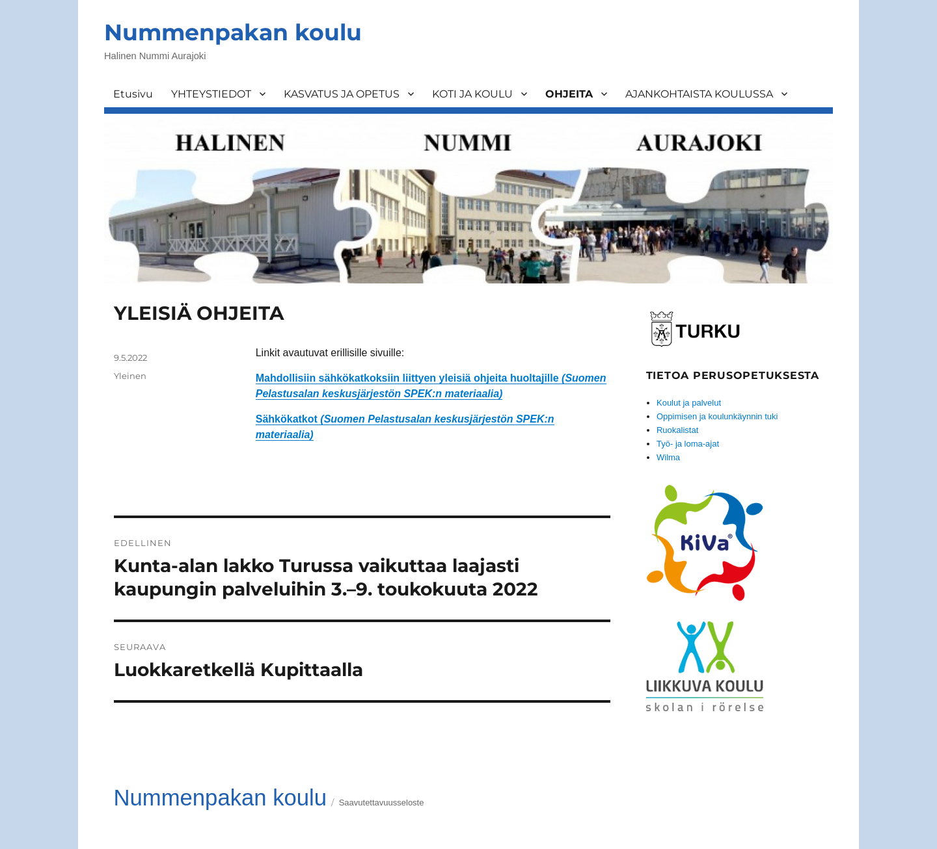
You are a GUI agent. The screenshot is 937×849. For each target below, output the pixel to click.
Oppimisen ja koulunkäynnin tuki (717, 416)
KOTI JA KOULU (472, 94)
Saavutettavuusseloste (381, 802)
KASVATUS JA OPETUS (342, 94)
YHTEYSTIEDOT (211, 94)
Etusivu (133, 94)
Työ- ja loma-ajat (688, 444)
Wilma (668, 457)
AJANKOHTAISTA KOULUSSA (699, 94)
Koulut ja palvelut (689, 403)
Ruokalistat (677, 430)
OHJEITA (569, 94)
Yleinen (130, 376)
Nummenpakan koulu (233, 32)
